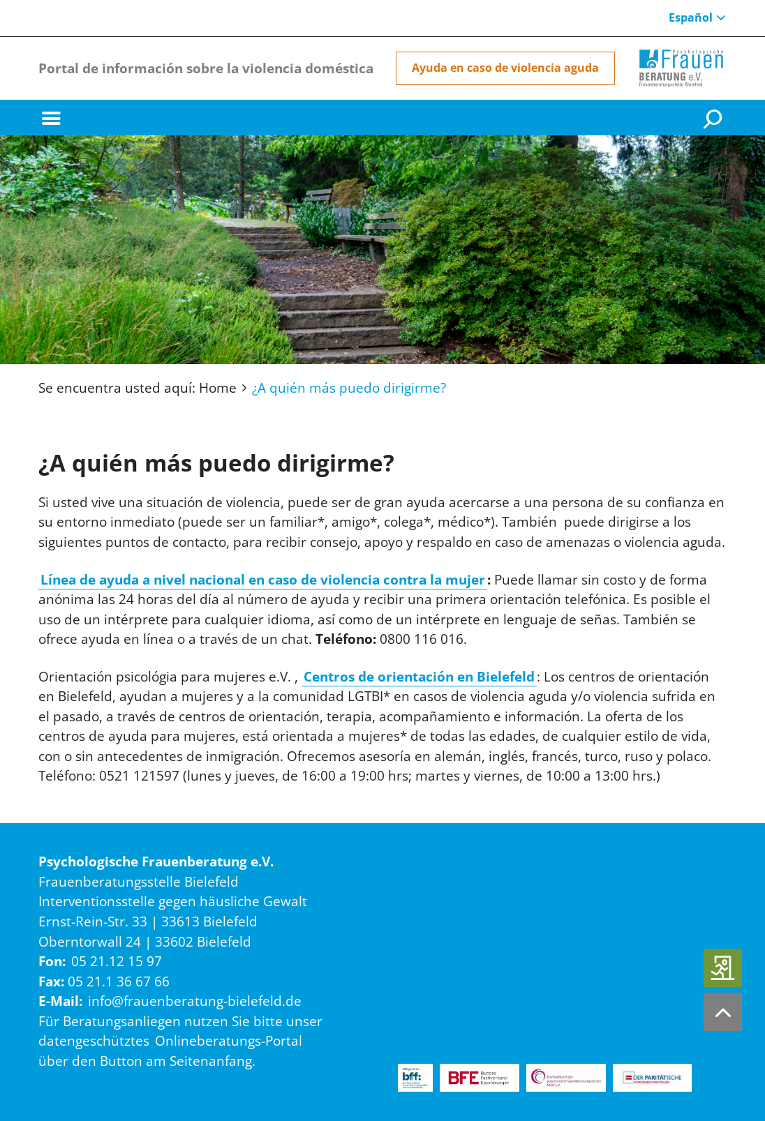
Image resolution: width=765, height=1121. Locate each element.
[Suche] (715, 118)
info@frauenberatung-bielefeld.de (195, 1001)
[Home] (681, 68)
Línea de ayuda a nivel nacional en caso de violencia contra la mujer (262, 580)
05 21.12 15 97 (116, 961)
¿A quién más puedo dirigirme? (349, 388)
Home (218, 388)
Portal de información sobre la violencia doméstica (205, 68)
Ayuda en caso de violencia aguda (505, 67)
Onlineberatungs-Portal (228, 1041)
